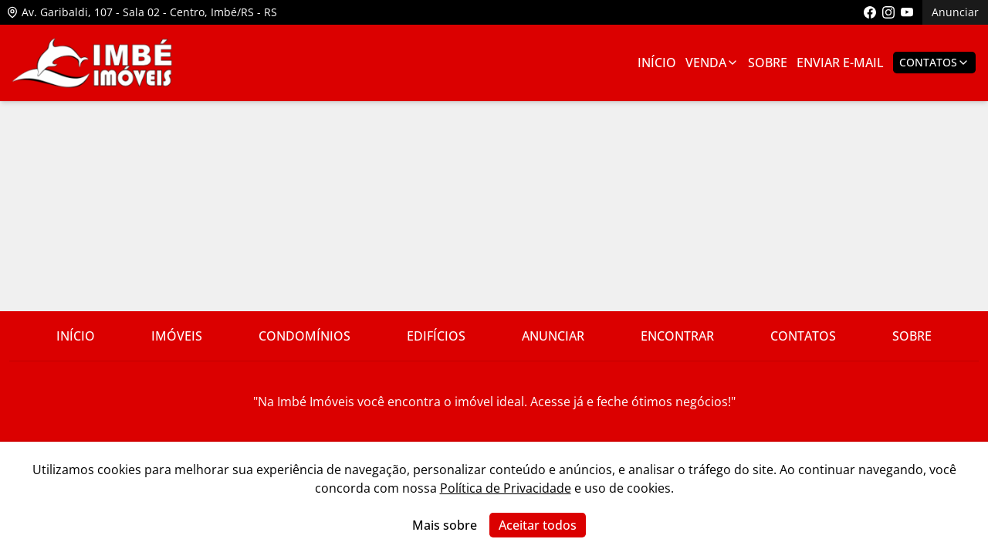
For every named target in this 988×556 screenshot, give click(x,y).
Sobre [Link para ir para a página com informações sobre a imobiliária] (767, 62)
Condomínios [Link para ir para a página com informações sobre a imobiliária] (304, 335)
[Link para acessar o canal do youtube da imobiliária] (907, 12)
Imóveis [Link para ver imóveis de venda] (176, 335)
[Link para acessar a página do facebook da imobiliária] (870, 12)
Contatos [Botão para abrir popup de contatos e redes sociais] (934, 62)
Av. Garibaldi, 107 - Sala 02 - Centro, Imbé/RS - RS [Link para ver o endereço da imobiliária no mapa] (141, 12)
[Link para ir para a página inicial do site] (92, 63)
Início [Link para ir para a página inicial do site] (75, 335)
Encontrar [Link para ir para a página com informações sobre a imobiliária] (677, 335)
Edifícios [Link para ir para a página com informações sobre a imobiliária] (436, 335)
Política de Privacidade (505, 488)
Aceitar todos (538, 525)
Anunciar (955, 12)
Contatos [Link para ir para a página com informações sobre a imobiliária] (803, 335)
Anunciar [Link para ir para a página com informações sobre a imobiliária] (553, 335)
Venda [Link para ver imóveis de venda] (712, 62)
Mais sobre (444, 525)
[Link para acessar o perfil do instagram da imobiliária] (888, 12)
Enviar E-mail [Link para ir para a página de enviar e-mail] (840, 62)
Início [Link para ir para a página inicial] (657, 62)
